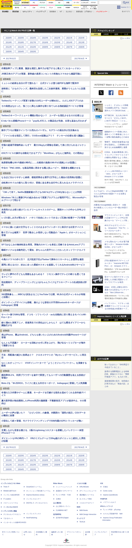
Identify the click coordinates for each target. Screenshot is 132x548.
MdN (78, 507)
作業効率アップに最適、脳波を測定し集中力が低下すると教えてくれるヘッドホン (41, 68)
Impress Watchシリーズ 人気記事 (111, 316)
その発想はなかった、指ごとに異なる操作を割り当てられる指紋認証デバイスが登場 (42, 106)
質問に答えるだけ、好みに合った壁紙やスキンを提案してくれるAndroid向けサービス (43, 265)
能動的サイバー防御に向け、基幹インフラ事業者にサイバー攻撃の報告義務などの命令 (117, 134)
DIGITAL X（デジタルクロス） (37, 503)
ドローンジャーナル (10, 503)
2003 (33, 51)
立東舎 (58, 499)
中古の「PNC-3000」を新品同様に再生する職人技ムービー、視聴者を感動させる (40, 168)
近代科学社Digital (62, 518)
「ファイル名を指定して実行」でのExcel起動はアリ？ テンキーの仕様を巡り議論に (43, 136)
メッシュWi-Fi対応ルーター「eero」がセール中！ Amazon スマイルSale (116, 174)
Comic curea (107, 491)
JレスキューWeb (85, 499)
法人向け (69, 12)
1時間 (96, 34)
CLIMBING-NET (61, 510)
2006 (81, 47)
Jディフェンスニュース (87, 491)
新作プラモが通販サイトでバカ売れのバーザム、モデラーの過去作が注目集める (40, 130)
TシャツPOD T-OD (63, 495)
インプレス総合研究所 (11, 495)
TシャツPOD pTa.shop (112, 510)
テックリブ (81, 518)
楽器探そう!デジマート (64, 491)
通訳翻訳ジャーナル (86, 495)
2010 (33, 47)
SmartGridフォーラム (34, 487)
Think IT (6, 487)
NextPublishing (31, 518)
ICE (101, 483)
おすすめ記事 (103, 359)
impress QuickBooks (110, 495)
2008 (57, 47)
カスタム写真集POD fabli (112, 514)
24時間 (105, 34)
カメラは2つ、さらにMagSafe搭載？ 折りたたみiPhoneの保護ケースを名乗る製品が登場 (110, 193)
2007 (69, 47)
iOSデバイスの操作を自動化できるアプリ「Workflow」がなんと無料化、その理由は (42, 153)
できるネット (8, 518)
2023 (45, 38)
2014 (69, 42)
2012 (9, 47)
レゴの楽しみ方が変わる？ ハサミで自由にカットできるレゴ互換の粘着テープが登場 (43, 218)
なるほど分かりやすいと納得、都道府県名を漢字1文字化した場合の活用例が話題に (41, 177)
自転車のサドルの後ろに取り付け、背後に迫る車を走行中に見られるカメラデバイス (42, 183)
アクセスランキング (105, 31)
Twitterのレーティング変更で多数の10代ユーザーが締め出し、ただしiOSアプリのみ (42, 101)
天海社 (105, 487)
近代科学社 (57, 514)
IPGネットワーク (106, 506)
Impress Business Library (35, 495)
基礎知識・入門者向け (84, 12)
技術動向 (53, 12)
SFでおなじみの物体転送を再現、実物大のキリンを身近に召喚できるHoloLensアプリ (43, 244)
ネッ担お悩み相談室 (10, 507)
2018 (21, 42)
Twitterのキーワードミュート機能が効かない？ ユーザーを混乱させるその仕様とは (42, 115)
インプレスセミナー (33, 499)
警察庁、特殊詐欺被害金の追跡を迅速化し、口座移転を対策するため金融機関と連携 (117, 144)
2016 (45, 42)
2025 (21, 38)
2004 (21, 51)
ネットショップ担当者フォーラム (38, 491)
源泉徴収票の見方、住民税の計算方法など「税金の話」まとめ (117, 383)
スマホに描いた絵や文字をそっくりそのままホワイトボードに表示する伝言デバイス (42, 227)
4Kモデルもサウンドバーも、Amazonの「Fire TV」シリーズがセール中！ (117, 228)
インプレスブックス (33, 514)
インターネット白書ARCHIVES (14, 522)
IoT (61, 12)
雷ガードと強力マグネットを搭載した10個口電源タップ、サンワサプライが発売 (117, 279)
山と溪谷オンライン (63, 506)
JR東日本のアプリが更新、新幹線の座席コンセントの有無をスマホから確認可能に (41, 74)
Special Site (102, 73)
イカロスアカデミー (86, 503)
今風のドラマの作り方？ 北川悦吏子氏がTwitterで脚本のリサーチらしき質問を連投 (42, 259)
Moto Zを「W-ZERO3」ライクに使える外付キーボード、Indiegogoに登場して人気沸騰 (44, 383)
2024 (33, 38)
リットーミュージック (64, 487)
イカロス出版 (81, 483)
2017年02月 (11, 58)
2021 (69, 38)
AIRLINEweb (84, 487)
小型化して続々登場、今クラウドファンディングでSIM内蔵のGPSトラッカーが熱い (42, 421)
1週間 (116, 34)
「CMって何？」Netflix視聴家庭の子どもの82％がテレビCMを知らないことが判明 (41, 192)
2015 (57, 42)
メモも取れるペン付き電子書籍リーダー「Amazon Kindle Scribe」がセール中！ (117, 244)
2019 (9, 42)
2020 (81, 38)
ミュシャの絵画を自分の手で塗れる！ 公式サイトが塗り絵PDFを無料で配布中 (40, 83)
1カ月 (126, 34)
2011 (21, 47)
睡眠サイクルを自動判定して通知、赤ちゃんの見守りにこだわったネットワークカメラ (43, 250)
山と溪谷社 (57, 503)
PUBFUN (103, 499)
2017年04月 (79, 58)
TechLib (82, 522)
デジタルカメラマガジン (12, 514)
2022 (57, 38)
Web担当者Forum (9, 491)
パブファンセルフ (109, 502)
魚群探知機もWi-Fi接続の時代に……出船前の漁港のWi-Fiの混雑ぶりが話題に (39, 162)
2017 (33, 42)
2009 (45, 47)
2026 (9, 38)
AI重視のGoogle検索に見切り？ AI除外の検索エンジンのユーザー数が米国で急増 (111, 207)
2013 (81, 42)
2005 (9, 51)
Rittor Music (57, 483)
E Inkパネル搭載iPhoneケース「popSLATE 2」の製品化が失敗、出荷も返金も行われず (44, 121)
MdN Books (83, 510)
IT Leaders (7, 499)
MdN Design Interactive (87, 514)
